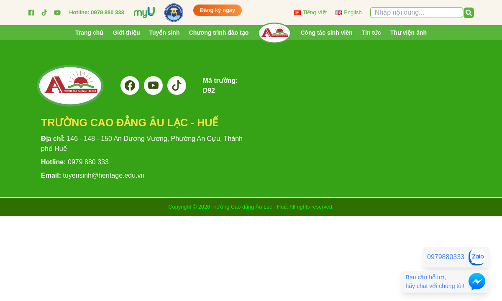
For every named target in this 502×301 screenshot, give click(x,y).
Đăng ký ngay (218, 11)
